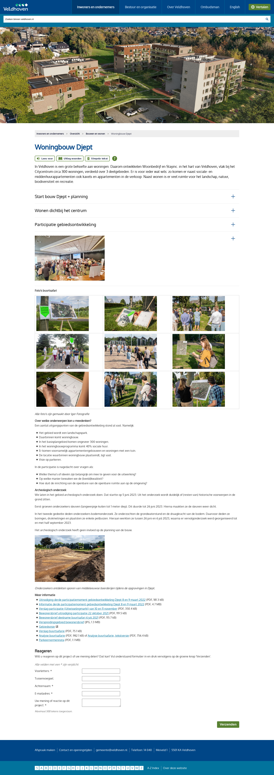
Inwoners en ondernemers (95, 7)
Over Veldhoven (178, 7)
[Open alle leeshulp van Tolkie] (114, 158)
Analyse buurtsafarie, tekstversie (108, 635)
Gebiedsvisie (47, 626)
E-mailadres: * (44, 693)
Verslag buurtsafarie (52, 631)
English (235, 7)
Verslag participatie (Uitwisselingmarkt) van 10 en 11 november (78, 608)
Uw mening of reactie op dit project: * (52, 703)
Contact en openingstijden (75, 750)
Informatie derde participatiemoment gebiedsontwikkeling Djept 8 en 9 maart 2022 (91, 604)
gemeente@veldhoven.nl (111, 750)
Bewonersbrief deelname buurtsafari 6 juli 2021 (68, 617)
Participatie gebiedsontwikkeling (65, 224)
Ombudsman (210, 7)
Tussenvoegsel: (44, 678)
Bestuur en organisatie (140, 7)
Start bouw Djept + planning (61, 196)
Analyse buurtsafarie (52, 635)
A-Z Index (153, 768)
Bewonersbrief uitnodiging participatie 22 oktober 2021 (74, 613)
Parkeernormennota (51, 640)
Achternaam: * (44, 686)
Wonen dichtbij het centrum (60, 210)
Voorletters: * (43, 671)
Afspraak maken (45, 750)
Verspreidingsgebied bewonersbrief (61, 622)
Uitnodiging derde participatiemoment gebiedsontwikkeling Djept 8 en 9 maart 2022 (92, 599)
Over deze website (175, 768)
